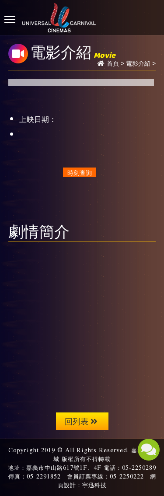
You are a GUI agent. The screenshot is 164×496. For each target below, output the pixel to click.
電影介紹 (138, 63)
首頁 (113, 63)
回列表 (81, 421)
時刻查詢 (79, 172)
